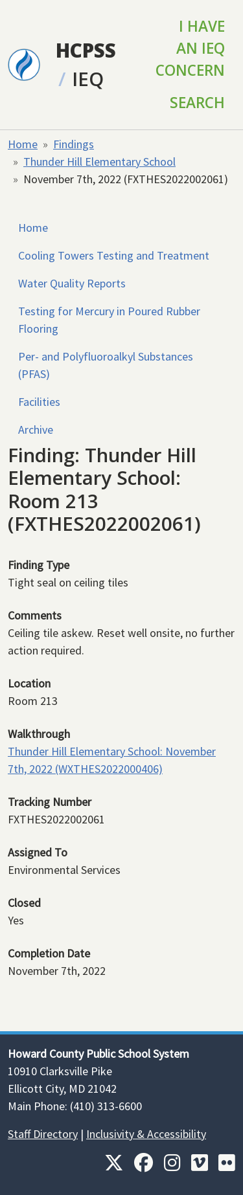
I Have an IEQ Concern (190, 48)
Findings (73, 144)
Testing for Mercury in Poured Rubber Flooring (109, 320)
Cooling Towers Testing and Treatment (113, 255)
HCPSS (86, 50)
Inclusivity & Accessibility (146, 1133)
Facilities (39, 401)
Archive (35, 429)
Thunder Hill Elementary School (99, 161)
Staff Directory (43, 1133)
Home (23, 144)
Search (197, 103)
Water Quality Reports (72, 283)
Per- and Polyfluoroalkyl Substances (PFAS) (105, 365)
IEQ (88, 78)
